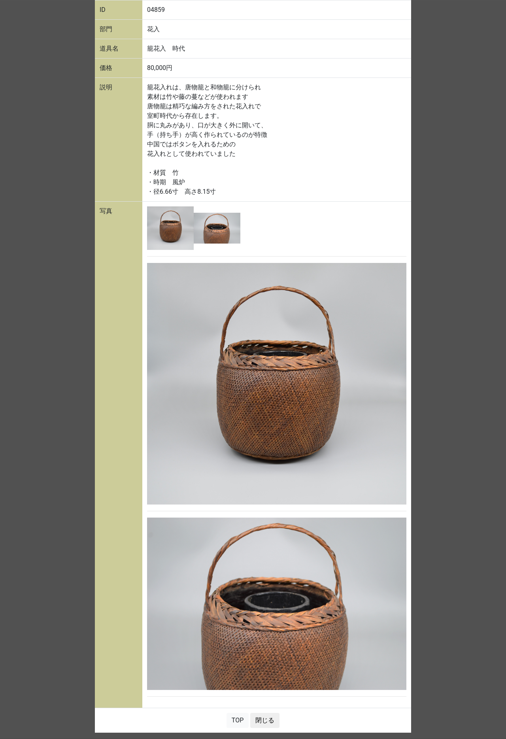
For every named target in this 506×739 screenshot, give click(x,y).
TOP (238, 720)
